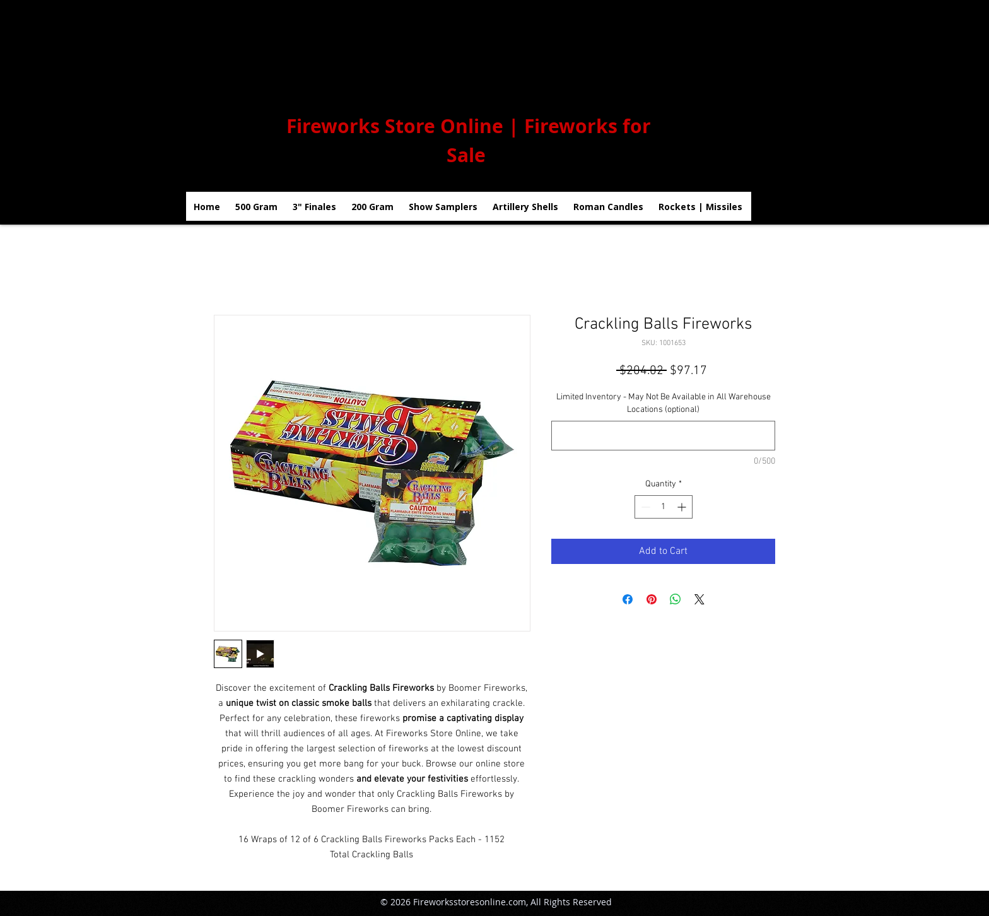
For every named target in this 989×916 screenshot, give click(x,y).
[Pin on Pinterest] (651, 599)
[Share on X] (699, 599)
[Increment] (683, 507)
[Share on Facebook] (627, 599)
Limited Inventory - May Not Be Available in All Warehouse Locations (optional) (663, 403)
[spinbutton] (663, 507)
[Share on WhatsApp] (675, 599)
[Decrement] (644, 507)
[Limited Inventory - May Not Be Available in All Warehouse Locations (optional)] (663, 435)
